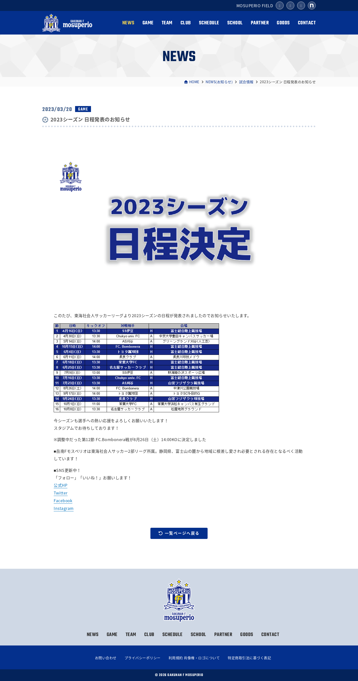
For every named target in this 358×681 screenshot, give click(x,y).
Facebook (63, 500)
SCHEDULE (209, 23)
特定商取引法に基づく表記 (249, 657)
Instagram (64, 508)
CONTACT (307, 23)
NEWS (128, 23)
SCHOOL (235, 23)
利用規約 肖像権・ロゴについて (194, 657)
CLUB (185, 23)
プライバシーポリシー (143, 657)
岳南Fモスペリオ (68, 23)
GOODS (283, 23)
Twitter (61, 493)
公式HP (61, 485)
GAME (148, 23)
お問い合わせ (106, 657)
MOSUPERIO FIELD (254, 5)
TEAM (167, 23)
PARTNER (260, 23)
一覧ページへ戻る (179, 533)
